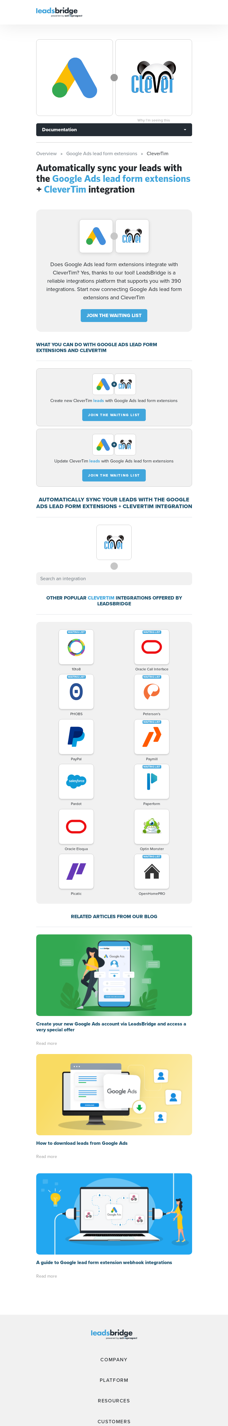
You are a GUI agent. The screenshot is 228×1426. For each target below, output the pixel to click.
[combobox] (114, 578)
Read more (46, 1043)
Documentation (59, 129)
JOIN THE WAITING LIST (114, 315)
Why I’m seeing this (153, 120)
